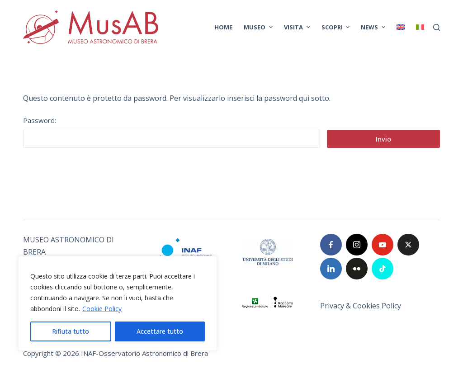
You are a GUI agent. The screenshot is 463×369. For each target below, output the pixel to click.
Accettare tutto (160, 331)
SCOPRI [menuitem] (336, 27)
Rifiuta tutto (70, 331)
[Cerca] (436, 27)
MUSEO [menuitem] (259, 27)
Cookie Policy (102, 308)
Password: (171, 132)
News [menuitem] (374, 27)
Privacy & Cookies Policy (360, 306)
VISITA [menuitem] (298, 27)
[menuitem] (400, 27)
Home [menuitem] (223, 27)
